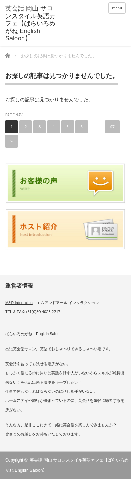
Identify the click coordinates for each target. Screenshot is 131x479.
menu (117, 8)
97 (112, 127)
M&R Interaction (19, 303)
